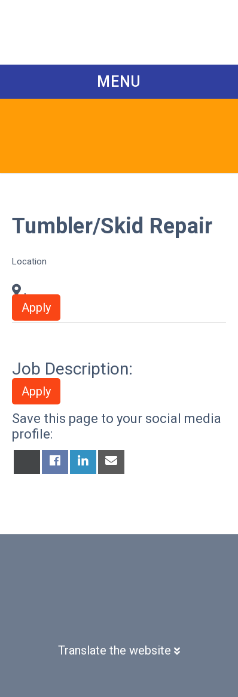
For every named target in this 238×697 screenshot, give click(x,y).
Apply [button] (36, 307)
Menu (119, 81)
